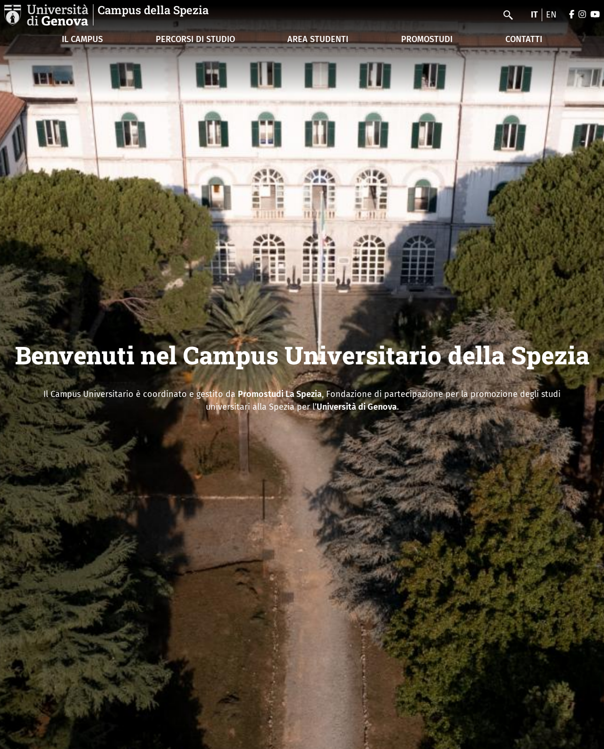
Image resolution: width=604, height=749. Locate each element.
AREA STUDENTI (317, 39)
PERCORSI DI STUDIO (195, 39)
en (551, 14)
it (534, 14)
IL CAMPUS (82, 39)
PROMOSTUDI (427, 39)
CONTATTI (523, 39)
